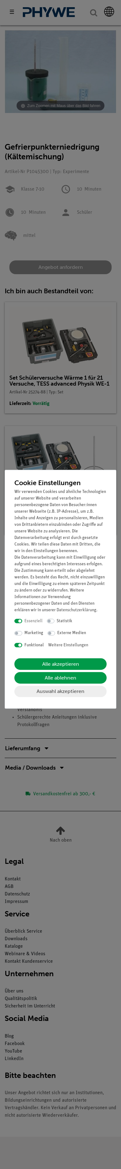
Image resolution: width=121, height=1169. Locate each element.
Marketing (33, 633)
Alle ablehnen (60, 678)
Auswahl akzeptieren (60, 691)
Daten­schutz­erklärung (76, 610)
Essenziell (33, 621)
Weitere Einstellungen (68, 645)
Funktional (34, 645)
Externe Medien (71, 633)
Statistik (64, 621)
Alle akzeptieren (60, 664)
